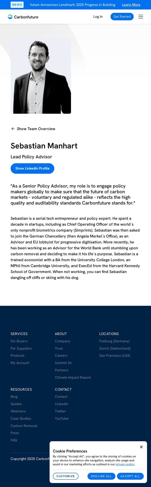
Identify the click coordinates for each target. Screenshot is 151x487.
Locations (109, 333)
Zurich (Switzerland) (114, 348)
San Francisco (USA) (114, 355)
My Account (20, 362)
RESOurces (21, 389)
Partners (61, 370)
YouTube (62, 418)
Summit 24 (63, 362)
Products (17, 355)
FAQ (14, 440)
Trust (59, 348)
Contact (63, 389)
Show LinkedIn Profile (32, 168)
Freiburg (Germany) (114, 341)
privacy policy (125, 464)
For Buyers (19, 341)
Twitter (60, 411)
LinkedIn (61, 404)
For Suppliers (21, 348)
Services (19, 333)
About (61, 333)
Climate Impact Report (73, 377)
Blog (14, 396)
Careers (61, 355)
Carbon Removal (24, 425)
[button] (140, 17)
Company (62, 341)
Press (15, 433)
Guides (16, 404)
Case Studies (21, 418)
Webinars (18, 411)
